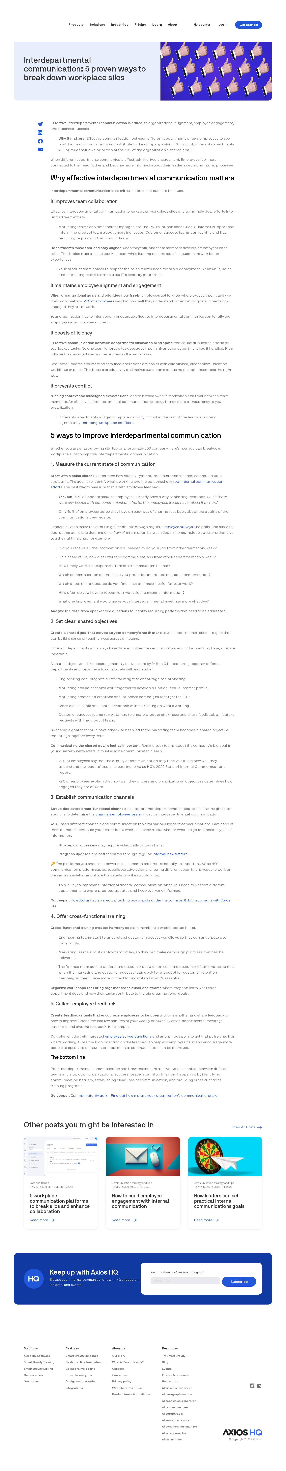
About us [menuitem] (119, 1343)
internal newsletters (170, 854)
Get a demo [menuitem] (32, 1377)
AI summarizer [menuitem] (172, 1434)
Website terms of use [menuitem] (127, 1383)
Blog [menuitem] (165, 1357)
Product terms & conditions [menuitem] (131, 1390)
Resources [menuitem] (170, 1343)
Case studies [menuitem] (33, 1370)
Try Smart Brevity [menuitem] (174, 1351)
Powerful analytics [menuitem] (79, 1370)
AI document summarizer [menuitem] (179, 1422)
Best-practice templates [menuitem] (83, 1357)
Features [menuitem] (73, 1343)
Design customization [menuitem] (81, 1377)
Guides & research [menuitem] (175, 1370)
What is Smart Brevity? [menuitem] (128, 1357)
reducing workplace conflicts (107, 423)
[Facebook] (40, 141)
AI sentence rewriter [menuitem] (176, 1415)
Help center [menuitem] (170, 1377)
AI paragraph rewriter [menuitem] (177, 1390)
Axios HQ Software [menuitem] (37, 1351)
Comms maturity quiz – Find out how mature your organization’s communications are (144, 1096)
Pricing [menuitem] (140, 18)
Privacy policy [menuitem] (121, 1377)
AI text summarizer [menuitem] (175, 1402)
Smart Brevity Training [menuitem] (39, 1357)
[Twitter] (40, 124)
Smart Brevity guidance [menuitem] (82, 1351)
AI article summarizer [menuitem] (177, 1383)
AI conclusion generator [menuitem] (179, 1396)
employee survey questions (128, 1036)
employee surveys (177, 527)
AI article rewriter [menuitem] (174, 1428)
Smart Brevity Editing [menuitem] (38, 1364)
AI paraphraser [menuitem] (172, 1409)
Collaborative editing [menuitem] (81, 1364)
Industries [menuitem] (120, 18)
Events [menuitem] (167, 1364)
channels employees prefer (119, 814)
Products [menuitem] (76, 18)
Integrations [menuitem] (74, 1383)
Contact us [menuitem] (120, 1370)
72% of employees (99, 301)
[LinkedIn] (40, 132)
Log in (223, 18)
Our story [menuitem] (118, 1351)
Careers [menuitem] (118, 1364)
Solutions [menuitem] (97, 18)
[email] (40, 149)
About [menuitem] (173, 18)
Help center (202, 18)
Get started (249, 18)
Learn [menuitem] (157, 18)
